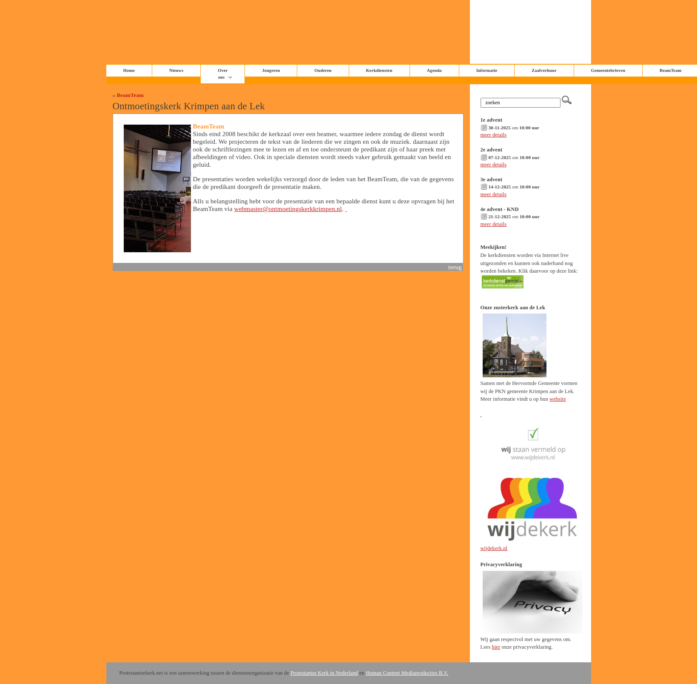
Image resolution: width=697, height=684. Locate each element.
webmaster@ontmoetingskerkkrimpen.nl (288, 208)
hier (496, 647)
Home (129, 70)
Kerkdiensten (379, 70)
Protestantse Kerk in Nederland (324, 673)
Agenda (434, 70)
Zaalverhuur (544, 70)
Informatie (487, 70)
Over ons (223, 74)
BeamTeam (130, 95)
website (557, 399)
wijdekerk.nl (494, 548)
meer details (494, 135)
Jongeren (271, 70)
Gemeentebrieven (608, 70)
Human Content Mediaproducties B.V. (407, 673)
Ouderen (322, 70)
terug (455, 267)
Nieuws (176, 70)
